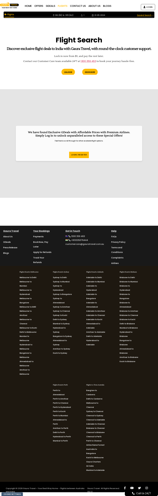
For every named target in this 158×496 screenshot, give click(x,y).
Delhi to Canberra (94, 399)
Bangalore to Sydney (62, 336)
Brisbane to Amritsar (129, 311)
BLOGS (112, 6)
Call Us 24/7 (144, 493)
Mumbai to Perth (60, 441)
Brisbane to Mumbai (129, 281)
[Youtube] (132, 487)
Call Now (68, 72)
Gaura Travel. (94, 488)
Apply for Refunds (42, 252)
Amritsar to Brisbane (129, 357)
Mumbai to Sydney (61, 323)
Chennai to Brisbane (95, 432)
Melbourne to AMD (28, 307)
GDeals (7, 242)
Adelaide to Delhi (94, 277)
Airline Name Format (95, 445)
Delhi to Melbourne (28, 332)
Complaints (117, 257)
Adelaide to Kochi (94, 319)
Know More (90, 72)
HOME (33, 6)
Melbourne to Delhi (28, 277)
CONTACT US (83, 6)
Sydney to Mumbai (61, 281)
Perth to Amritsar (60, 399)
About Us (8, 236)
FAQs (114, 236)
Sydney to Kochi (60, 315)
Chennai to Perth (93, 436)
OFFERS (44, 6)
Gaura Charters (93, 462)
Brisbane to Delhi (127, 277)
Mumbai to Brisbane (129, 328)
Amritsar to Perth (60, 428)
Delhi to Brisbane (127, 323)
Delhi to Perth (59, 432)
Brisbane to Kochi (127, 319)
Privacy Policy (118, 242)
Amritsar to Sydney (61, 349)
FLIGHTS (68, 6)
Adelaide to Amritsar (95, 311)
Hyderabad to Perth (62, 436)
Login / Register (79, 155)
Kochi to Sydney (60, 353)
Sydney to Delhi (60, 277)
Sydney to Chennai (61, 311)
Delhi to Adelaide (94, 336)
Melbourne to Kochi (28, 328)
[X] (139, 487)
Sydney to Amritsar (61, 307)
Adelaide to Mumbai (95, 281)
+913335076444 (76, 240)
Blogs (6, 253)
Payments (38, 236)
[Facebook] (125, 487)
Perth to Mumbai (60, 415)
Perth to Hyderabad (62, 407)
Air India (90, 466)
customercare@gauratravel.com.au (84, 244)
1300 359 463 (88, 61)
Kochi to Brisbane (127, 361)
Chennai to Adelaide (95, 420)
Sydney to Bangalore (62, 294)
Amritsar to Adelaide (95, 332)
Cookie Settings (12, 494)
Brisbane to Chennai (129, 315)
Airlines (115, 263)
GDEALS (55, 6)
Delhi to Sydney (60, 319)
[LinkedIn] (125, 493)
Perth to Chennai (60, 403)
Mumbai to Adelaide (95, 470)
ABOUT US (100, 6)
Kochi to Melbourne (94, 457)
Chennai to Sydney (94, 415)
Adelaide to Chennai (95, 315)
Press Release (10, 247)
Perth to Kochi (59, 411)
